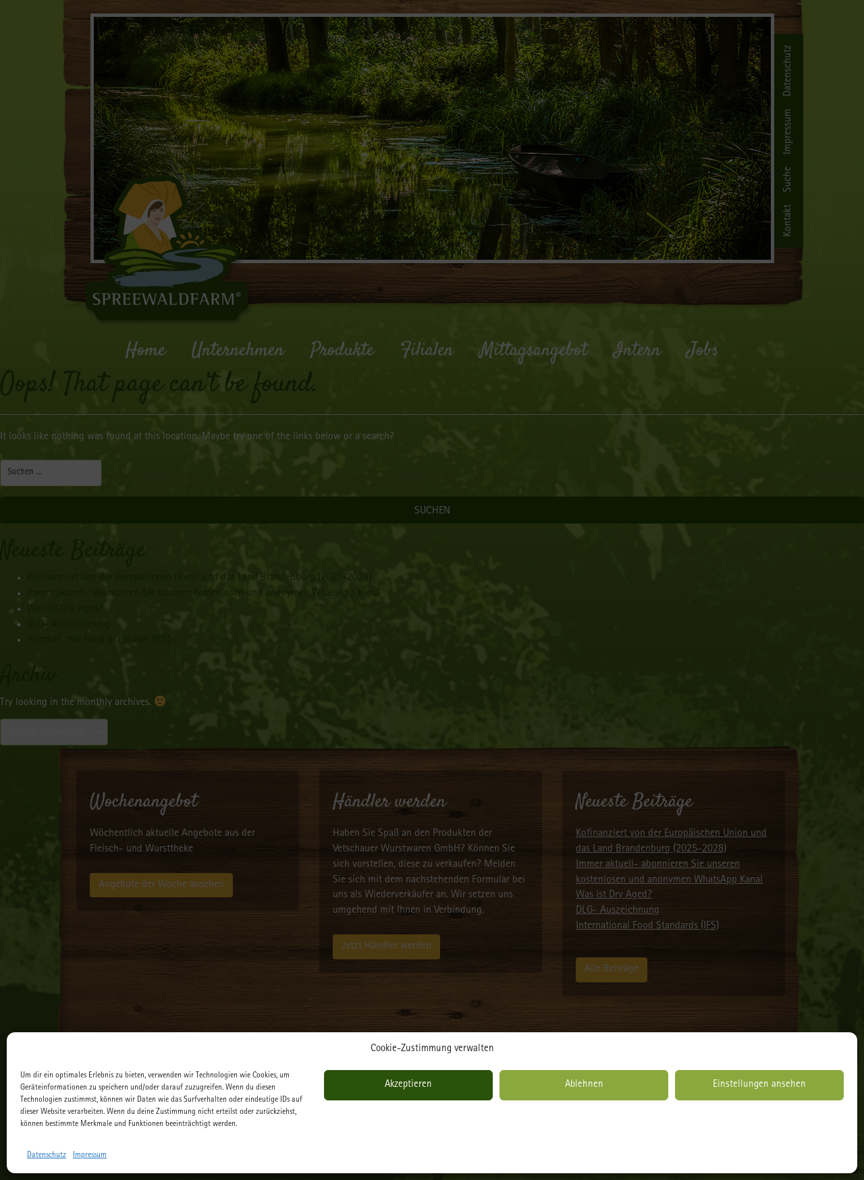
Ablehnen (584, 1085)
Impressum (90, 1156)
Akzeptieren (408, 1085)
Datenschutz (46, 1156)
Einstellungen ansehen (759, 1085)
